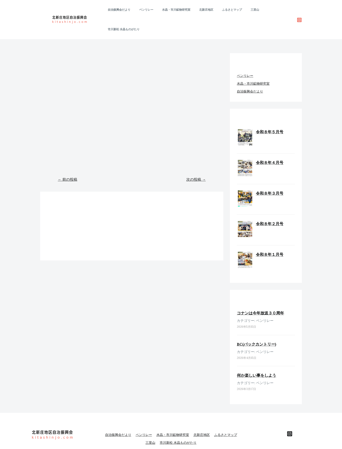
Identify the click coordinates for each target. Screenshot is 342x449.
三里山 (248, 10)
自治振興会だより (127, 10)
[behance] (289, 414)
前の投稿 (67, 159)
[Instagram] (299, 10)
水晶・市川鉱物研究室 (178, 10)
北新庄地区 (205, 10)
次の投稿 (196, 159)
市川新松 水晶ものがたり (274, 10)
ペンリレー (151, 10)
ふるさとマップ (228, 10)
